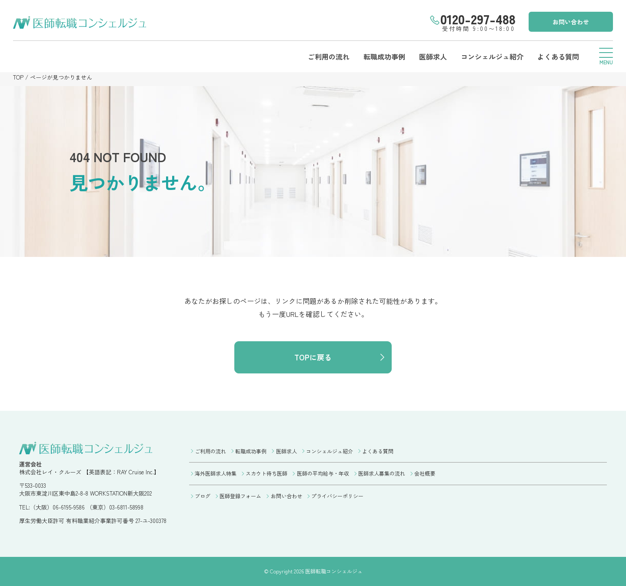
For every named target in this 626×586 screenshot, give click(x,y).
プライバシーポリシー (337, 495)
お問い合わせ (571, 21)
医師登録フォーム (240, 495)
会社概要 (424, 473)
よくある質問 (558, 56)
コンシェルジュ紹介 (492, 56)
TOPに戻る (313, 357)
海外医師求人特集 (215, 473)
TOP (18, 77)
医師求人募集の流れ (381, 473)
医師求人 (433, 56)
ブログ (202, 495)
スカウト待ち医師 (266, 473)
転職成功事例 (384, 56)
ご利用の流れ (329, 56)
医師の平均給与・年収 (323, 473)
